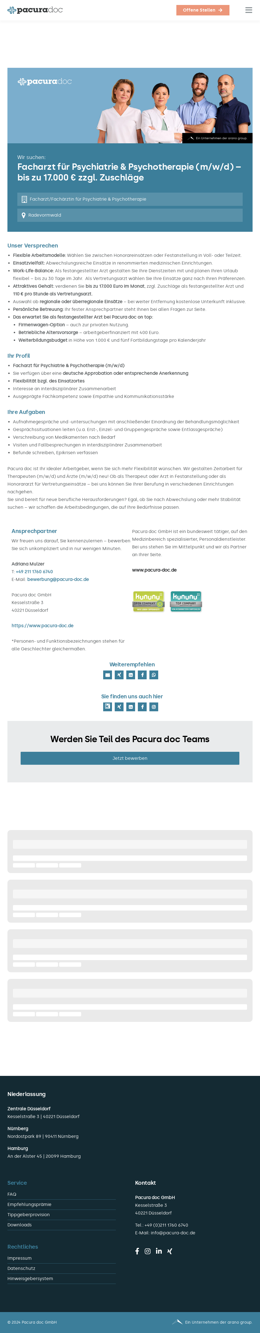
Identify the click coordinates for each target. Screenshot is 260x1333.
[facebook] (137, 1251)
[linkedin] (159, 1251)
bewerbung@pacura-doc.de (58, 579)
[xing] (169, 1251)
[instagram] (147, 1251)
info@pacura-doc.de (173, 1232)
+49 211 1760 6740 (34, 571)
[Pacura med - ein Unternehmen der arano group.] (194, 1322)
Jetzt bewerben (130, 758)
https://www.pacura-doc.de (42, 625)
